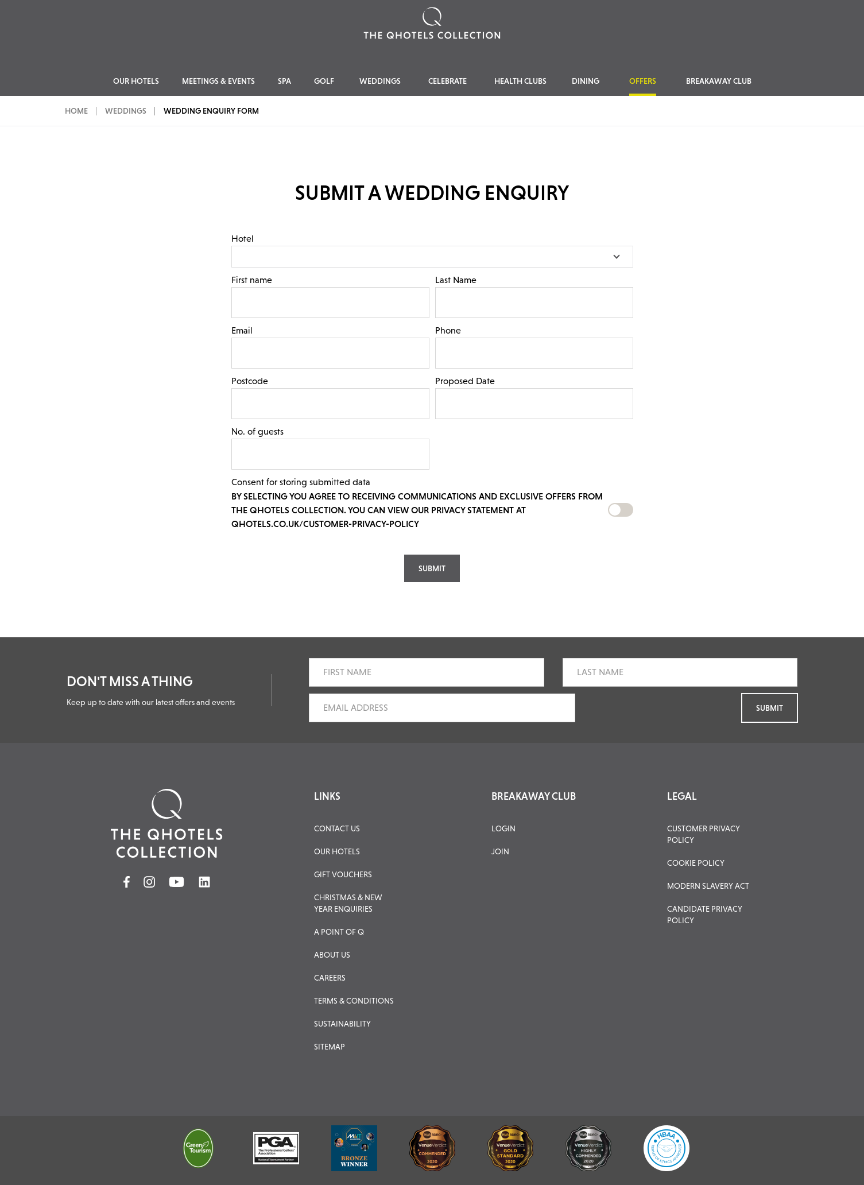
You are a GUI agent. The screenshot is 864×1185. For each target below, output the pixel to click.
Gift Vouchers (343, 874)
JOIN (500, 851)
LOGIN (503, 828)
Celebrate (447, 81)
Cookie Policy (695, 863)
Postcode (249, 381)
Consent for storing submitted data (300, 482)
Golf (324, 81)
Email (242, 330)
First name (251, 280)
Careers (330, 977)
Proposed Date (465, 381)
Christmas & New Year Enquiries (348, 903)
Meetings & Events (218, 81)
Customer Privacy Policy (703, 834)
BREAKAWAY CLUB (533, 796)
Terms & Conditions (354, 1000)
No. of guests (257, 431)
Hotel (242, 238)
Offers (642, 81)
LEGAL (682, 796)
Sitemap (329, 1046)
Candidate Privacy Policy (704, 914)
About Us (332, 954)
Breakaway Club (718, 81)
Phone (448, 330)
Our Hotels (136, 81)
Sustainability (342, 1023)
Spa (284, 81)
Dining (585, 81)
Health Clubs (520, 81)
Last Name (455, 280)
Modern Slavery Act (708, 885)
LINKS (327, 796)
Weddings (380, 81)
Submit (769, 707)
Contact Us (337, 828)
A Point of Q (339, 931)
